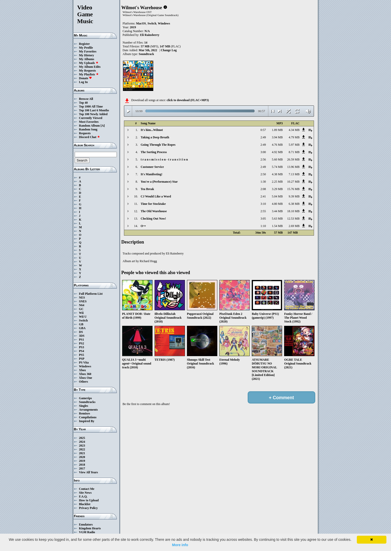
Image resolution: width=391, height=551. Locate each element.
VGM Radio (87, 532)
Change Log (168, 50)
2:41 (263, 196)
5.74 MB (277, 167)
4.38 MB (277, 174)
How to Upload (89, 500)
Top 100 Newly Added (93, 114)
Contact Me (86, 489)
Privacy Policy (88, 508)
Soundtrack (146, 54)
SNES (83, 301)
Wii (81, 313)
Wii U (83, 316)
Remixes (84, 413)
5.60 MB (277, 159)
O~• (143, 226)
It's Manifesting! (151, 174)
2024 (82, 442)
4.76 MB (277, 144)
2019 (82, 461)
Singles (83, 406)
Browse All (86, 99)
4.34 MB (294, 130)
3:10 (263, 204)
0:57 (263, 130)
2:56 (263, 159)
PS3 (81, 347)
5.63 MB (277, 218)
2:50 (263, 174)
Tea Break (147, 189)
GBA (82, 328)
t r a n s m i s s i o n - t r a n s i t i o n (164, 159)
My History (86, 55)
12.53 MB (293, 218)
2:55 (263, 211)
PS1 (81, 339)
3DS (81, 336)
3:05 (263, 218)
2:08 (263, 189)
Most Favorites (89, 122)
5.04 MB (277, 196)
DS (81, 332)
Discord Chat (89, 137)
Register (84, 44)
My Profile (86, 47)
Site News (85, 492)
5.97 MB (294, 144)
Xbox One (85, 378)
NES (82, 297)
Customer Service (152, 167)
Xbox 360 (85, 374)
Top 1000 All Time (91, 106)
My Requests (87, 70)
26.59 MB (293, 159)
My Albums (86, 59)
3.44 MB (277, 211)
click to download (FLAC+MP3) (188, 100)
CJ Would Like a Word (156, 196)
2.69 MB (294, 226)
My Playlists (89, 74)
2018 (82, 464)
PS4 (81, 351)
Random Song (88, 129)
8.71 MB (294, 152)
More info (180, 545)
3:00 (263, 152)
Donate (85, 78)
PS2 (81, 343)
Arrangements (88, 409)
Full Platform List (91, 293)
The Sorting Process (154, 152)
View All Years (88, 472)
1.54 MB (277, 226)
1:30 (263, 181)
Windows (85, 366)
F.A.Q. (83, 496)
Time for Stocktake (153, 204)
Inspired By (86, 421)
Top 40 (83, 102)
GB (81, 324)
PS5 (81, 355)
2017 (82, 468)
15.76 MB (293, 189)
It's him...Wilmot (152, 130)
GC (81, 309)
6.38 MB (294, 204)
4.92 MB (277, 152)
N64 (81, 305)
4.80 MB (277, 204)
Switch (83, 320)
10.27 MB (293, 181)
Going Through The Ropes (158, 144)
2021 (82, 453)
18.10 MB (293, 211)
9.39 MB (294, 196)
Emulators (86, 524)
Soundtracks (87, 402)
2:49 (263, 137)
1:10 (263, 226)
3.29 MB (277, 189)
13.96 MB (293, 167)
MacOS (141, 23)
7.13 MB (294, 174)
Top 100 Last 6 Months (94, 110)
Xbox (82, 370)
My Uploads (88, 63)
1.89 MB (277, 130)
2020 (82, 457)
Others (83, 381)
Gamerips (85, 398)
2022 (82, 449)
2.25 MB (277, 181)
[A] (102, 125)
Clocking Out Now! (153, 218)
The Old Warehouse (154, 211)
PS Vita (84, 362)
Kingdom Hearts (90, 528)
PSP (81, 358)
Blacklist (85, 504)
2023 (82, 445)
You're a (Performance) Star (159, 181)
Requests (85, 133)
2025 (82, 438)
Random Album (89, 125)
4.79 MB (294, 137)
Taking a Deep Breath (155, 137)
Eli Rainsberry (149, 35)
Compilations (88, 417)
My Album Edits (90, 67)
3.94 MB (277, 137)
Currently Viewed (90, 118)
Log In (83, 82)
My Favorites (87, 51)
